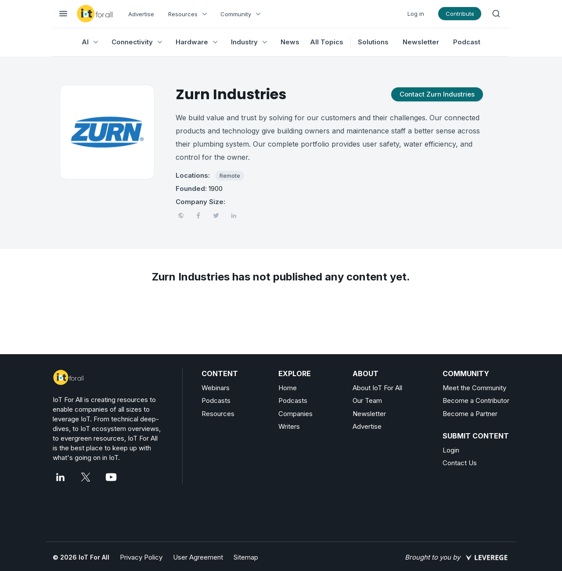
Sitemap (246, 557)
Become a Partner (470, 413)
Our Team (367, 400)
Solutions (373, 42)
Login (451, 450)
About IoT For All (377, 388)
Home (287, 388)
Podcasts (216, 400)
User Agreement (198, 557)
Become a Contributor (476, 400)
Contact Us (460, 463)
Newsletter (421, 42)
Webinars (216, 388)
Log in (415, 13)
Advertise (141, 14)
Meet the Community (474, 388)
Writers (289, 426)
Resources (218, 413)
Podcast (466, 42)
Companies (295, 413)
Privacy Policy (141, 557)
